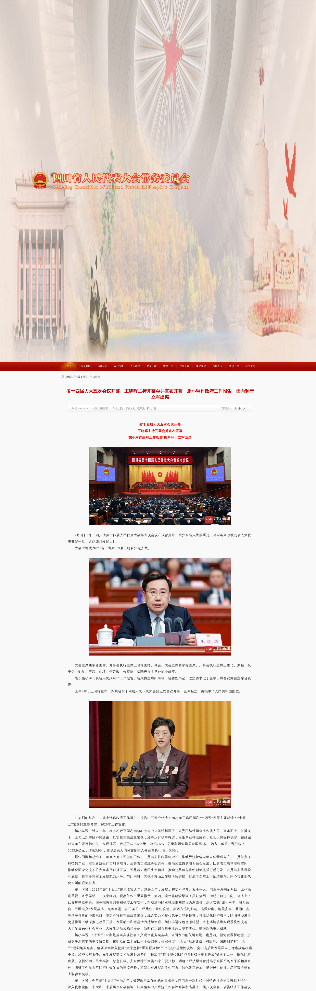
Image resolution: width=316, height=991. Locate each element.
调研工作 (234, 366)
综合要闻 (86, 366)
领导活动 (102, 366)
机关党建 (250, 366)
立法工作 (151, 366)
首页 (69, 366)
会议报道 (119, 366)
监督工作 (168, 366)
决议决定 (201, 366)
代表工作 (184, 366)
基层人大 (217, 366)
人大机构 (135, 366)
